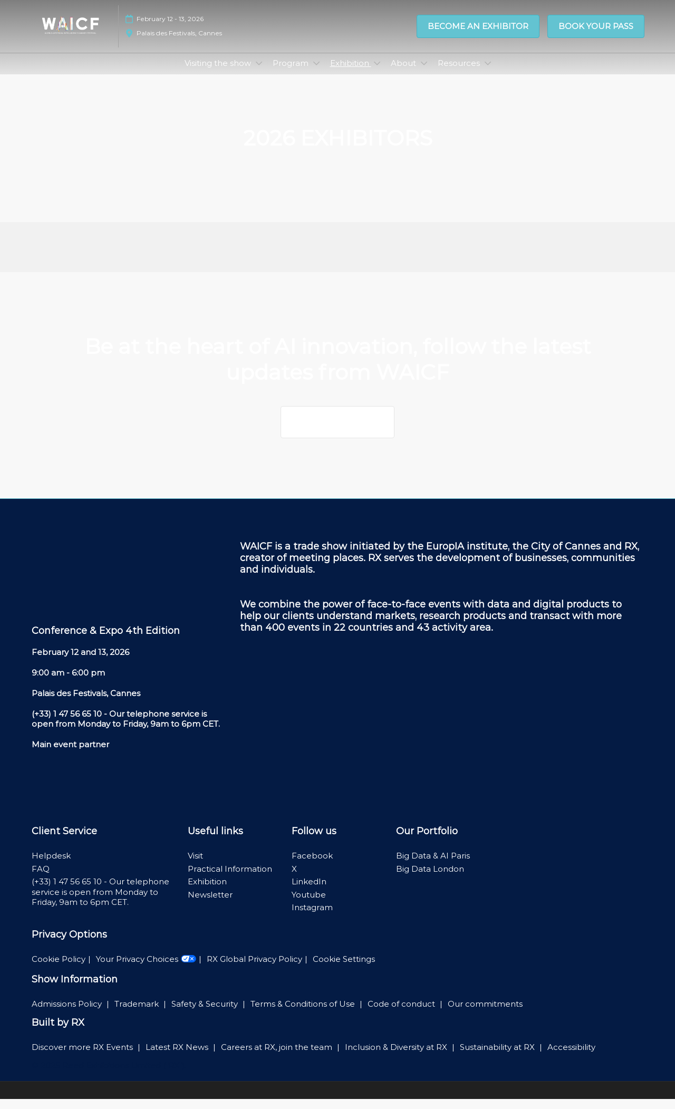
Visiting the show (219, 73)
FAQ (41, 879)
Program (292, 73)
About (404, 73)
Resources (460, 73)
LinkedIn (309, 891)
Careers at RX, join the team (277, 1057)
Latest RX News (178, 1057)
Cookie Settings (344, 969)
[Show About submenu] (424, 73)
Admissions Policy (68, 1014)
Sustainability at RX (498, 1057)
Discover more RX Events (83, 1057)
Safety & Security (205, 1014)
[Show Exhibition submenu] (377, 73)
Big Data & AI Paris (433, 866)
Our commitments (485, 1014)
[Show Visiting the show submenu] (259, 73)
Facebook (312, 866)
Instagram (312, 917)
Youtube (309, 905)
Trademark (137, 1014)
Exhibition (350, 73)
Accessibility (571, 1057)
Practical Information (230, 879)
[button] (478, 31)
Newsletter (210, 905)
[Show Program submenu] (316, 73)
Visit (195, 866)
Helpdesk (51, 866)
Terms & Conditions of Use (303, 1014)
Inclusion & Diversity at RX (397, 1057)
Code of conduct (402, 1014)
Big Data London (430, 879)
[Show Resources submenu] (488, 73)
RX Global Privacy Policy (254, 969)
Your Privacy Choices (146, 969)
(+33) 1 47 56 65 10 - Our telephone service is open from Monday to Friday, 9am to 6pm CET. (100, 901)
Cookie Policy (58, 969)
